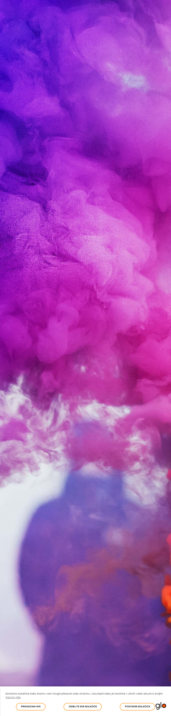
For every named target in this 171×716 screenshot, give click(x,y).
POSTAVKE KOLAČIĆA (137, 707)
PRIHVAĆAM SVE (31, 707)
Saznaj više (13, 697)
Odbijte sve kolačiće (83, 707)
